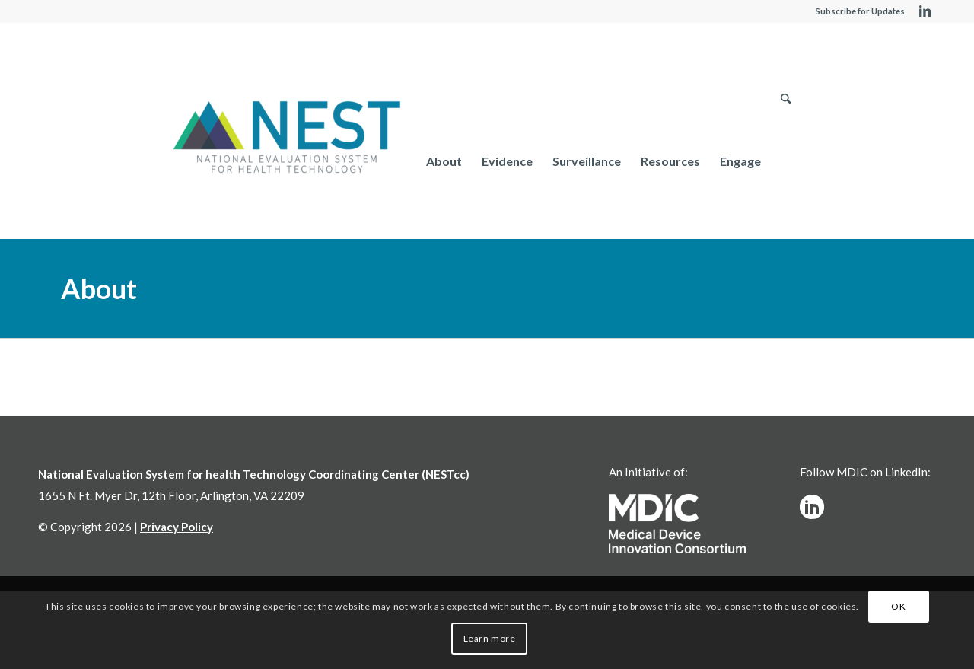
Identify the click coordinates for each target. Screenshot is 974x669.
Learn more (489, 638)
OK (898, 606)
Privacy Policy (176, 527)
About (99, 288)
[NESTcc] (287, 138)
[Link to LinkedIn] (924, 11)
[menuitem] (444, 161)
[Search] (786, 161)
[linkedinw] (812, 507)
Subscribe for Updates (860, 11)
